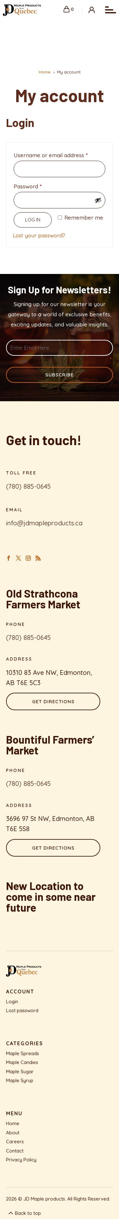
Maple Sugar (20, 1071)
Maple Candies (22, 1062)
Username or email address (60, 154)
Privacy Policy (21, 1160)
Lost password (22, 1010)
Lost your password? (39, 235)
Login (12, 1001)
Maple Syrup (19, 1080)
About (12, 1133)
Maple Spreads (22, 1053)
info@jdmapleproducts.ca (44, 523)
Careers (15, 1141)
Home (12, 1123)
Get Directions (53, 701)
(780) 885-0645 (28, 486)
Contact (14, 1151)
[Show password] (98, 200)
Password (39, 185)
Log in (32, 220)
